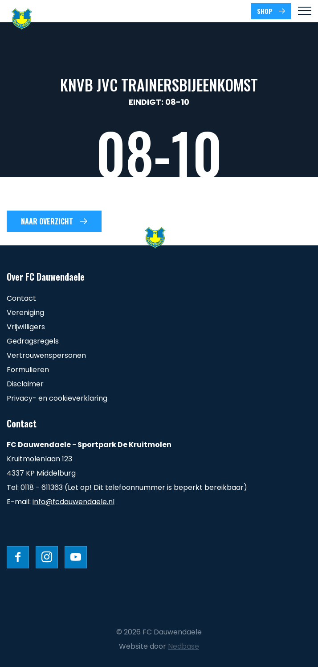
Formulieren (28, 370)
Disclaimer (25, 384)
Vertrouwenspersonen (46, 355)
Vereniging (25, 312)
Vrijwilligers (26, 327)
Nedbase (183, 646)
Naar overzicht (47, 221)
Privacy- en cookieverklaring (57, 398)
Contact (21, 298)
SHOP (265, 11)
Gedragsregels (33, 341)
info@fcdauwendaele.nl (73, 502)
